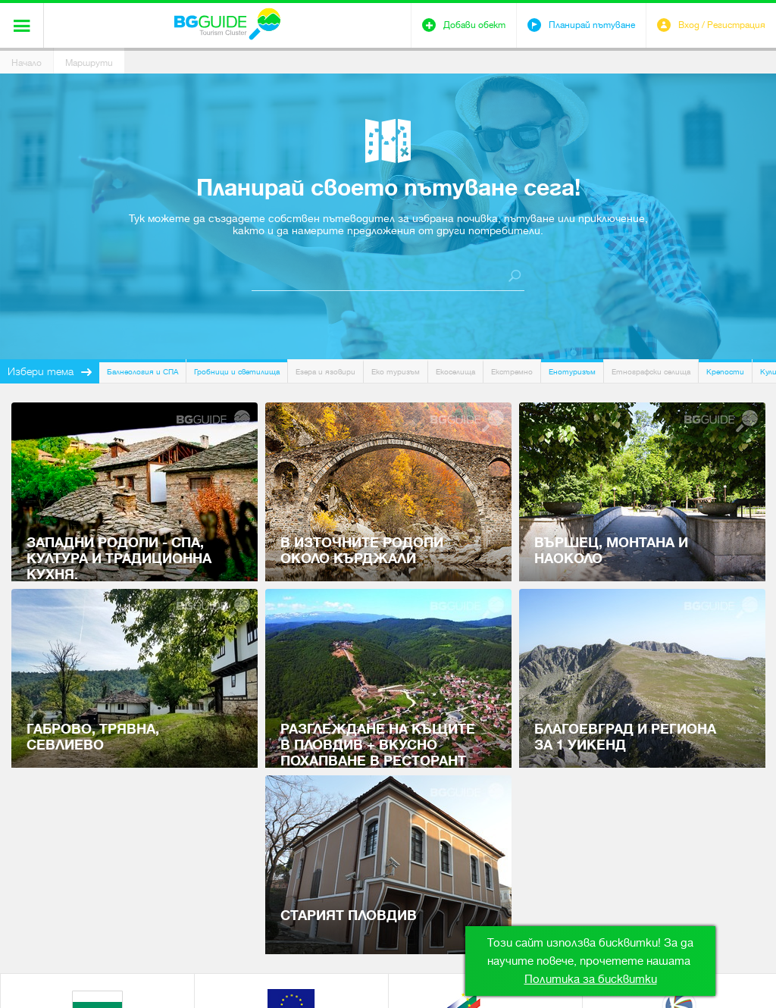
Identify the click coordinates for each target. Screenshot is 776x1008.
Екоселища (455, 372)
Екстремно (512, 372)
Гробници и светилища (237, 372)
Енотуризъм (572, 372)
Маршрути (89, 63)
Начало (26, 63)
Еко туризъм (395, 372)
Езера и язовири (325, 372)
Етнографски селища (651, 372)
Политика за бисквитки (590, 979)
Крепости (725, 372)
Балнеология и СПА (142, 372)
